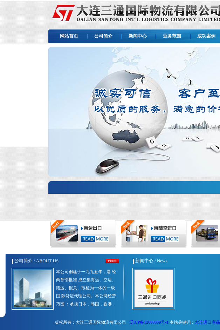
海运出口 (93, 228)
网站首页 (69, 36)
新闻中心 (138, 36)
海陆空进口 (165, 228)
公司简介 (103, 36)
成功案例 (206, 36)
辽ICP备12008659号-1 (148, 322)
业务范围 (172, 36)
